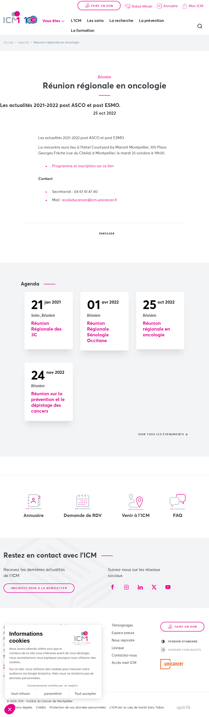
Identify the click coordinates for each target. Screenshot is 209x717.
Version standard (179, 641)
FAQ (177, 506)
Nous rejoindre (123, 639)
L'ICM (77, 21)
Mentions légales (20, 707)
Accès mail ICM (124, 661)
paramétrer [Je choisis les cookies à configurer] (53, 694)
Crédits (41, 707)
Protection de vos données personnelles (78, 707)
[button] (9, 709)
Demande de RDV (83, 506)
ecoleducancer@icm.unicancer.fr (89, 200)
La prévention (152, 21)
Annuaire (167, 6)
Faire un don (99, 5)
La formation (83, 31)
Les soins (96, 21)
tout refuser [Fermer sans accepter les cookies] (20, 694)
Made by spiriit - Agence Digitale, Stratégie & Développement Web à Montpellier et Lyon (184, 707)
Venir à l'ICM (136, 506)
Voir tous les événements (161, 434)
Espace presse (123, 632)
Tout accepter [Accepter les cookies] (85, 694)
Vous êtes (52, 21)
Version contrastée (181, 650)
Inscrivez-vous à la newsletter (39, 588)
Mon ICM (192, 6)
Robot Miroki (138, 6)
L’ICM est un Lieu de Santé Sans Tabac (137, 707)
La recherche (122, 21)
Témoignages (122, 625)
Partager (103, 233)
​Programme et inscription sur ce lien (83, 166)
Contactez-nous (124, 654)
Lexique (118, 647)
